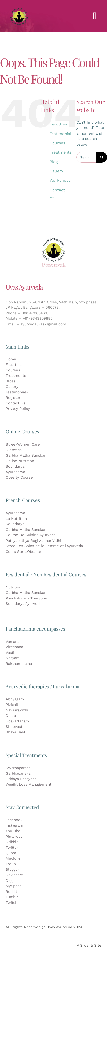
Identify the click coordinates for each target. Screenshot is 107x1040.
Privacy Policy (18, 409)
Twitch (11, 902)
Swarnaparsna (18, 768)
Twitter (12, 847)
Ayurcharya (15, 472)
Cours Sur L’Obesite (23, 551)
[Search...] (86, 157)
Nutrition (13, 587)
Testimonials (61, 133)
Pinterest (14, 836)
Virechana (14, 647)
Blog (54, 161)
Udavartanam (17, 721)
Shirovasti (14, 726)
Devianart (14, 875)
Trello (11, 864)
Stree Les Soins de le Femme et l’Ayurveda (44, 546)
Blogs (10, 381)
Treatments (61, 152)
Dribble (12, 842)
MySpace (14, 886)
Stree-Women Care (23, 444)
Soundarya (15, 466)
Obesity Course (19, 477)
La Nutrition (16, 518)
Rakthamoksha (19, 663)
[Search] (101, 157)
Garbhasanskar (19, 773)
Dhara (11, 715)
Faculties (58, 124)
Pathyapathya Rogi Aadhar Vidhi (33, 540)
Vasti (10, 652)
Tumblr (12, 897)
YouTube (13, 831)
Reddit (11, 891)
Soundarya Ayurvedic (24, 603)
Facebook (14, 820)
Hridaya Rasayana (21, 779)
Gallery (56, 171)
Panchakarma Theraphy (26, 598)
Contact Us (16, 403)
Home (11, 359)
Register (13, 398)
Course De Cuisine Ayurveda (31, 535)
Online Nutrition (20, 461)
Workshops (60, 180)
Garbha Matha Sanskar (26, 455)
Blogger (12, 869)
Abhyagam (15, 699)
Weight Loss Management (28, 784)
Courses (57, 143)
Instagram (14, 825)
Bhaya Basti (16, 732)
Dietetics (14, 450)
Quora (11, 853)
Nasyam (13, 658)
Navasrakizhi (17, 710)
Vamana (12, 641)
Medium (13, 858)
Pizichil (12, 704)
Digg (9, 880)
